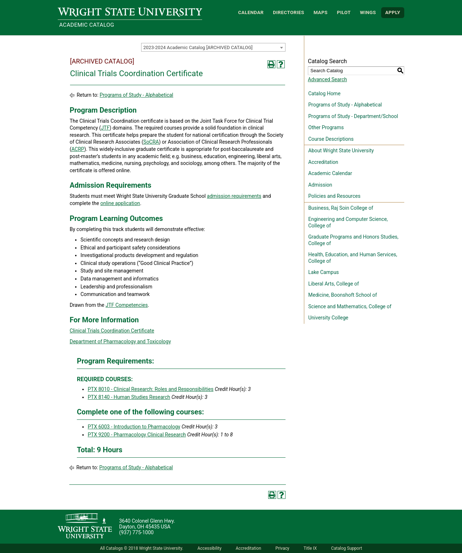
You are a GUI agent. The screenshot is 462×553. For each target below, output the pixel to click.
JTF (105, 128)
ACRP (77, 149)
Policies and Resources (334, 196)
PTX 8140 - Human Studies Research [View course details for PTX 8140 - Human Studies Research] (129, 397)
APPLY (392, 12)
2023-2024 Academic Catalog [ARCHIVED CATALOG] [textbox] (198, 47)
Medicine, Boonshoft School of (342, 295)
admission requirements (234, 196)
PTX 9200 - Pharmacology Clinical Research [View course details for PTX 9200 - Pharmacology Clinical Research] (137, 434)
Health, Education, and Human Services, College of (352, 258)
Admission (320, 185)
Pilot (343, 12)
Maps (321, 12)
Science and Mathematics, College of (349, 306)
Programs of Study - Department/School (353, 116)
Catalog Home (324, 93)
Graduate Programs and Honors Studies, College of (353, 240)
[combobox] (213, 47)
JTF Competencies (126, 305)
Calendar (251, 12)
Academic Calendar (330, 173)
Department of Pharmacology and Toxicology (120, 341)
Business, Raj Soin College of (340, 208)
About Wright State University (341, 150)
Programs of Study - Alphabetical (136, 95)
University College (328, 318)
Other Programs (326, 127)
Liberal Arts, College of (333, 284)
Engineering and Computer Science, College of (348, 222)
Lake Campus (323, 272)
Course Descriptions (331, 139)
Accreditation (323, 162)
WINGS (368, 12)
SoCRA (151, 142)
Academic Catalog (86, 25)
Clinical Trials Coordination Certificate (112, 331)
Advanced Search (327, 79)
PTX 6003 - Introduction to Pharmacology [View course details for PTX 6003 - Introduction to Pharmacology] (134, 427)
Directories (288, 12)
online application (120, 203)
